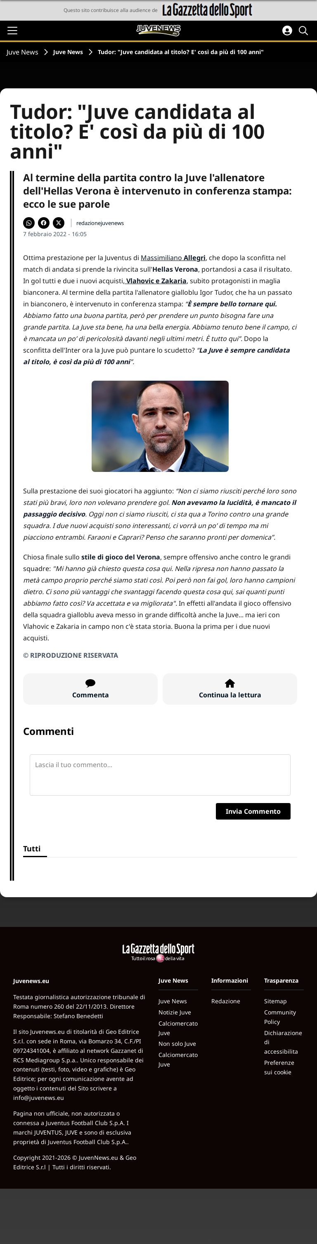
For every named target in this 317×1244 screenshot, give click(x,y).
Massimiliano (173, 257)
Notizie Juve (174, 1012)
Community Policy (280, 1017)
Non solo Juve (177, 1043)
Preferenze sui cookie (279, 1067)
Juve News (22, 52)
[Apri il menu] (12, 30)
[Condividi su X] (58, 223)
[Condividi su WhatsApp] (29, 223)
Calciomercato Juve (178, 1028)
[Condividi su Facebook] (44, 223)
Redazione (225, 1001)
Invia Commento (253, 811)
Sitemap (275, 1001)
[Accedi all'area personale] (287, 31)
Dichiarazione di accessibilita (283, 1042)
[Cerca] (304, 30)
